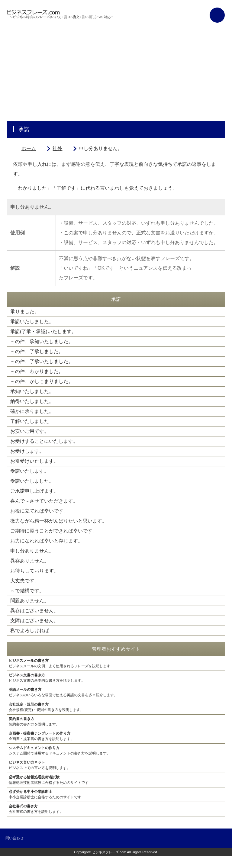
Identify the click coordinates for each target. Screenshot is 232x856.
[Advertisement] (116, 75)
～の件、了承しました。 (36, 351)
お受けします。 (27, 451)
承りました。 (24, 311)
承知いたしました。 (32, 391)
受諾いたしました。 (32, 481)
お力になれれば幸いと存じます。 (46, 540)
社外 (57, 148)
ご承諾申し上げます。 (34, 491)
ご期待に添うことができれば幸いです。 (53, 530)
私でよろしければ (29, 630)
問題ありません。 (29, 600)
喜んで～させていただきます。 (44, 501)
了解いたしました (29, 421)
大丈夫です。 (24, 580)
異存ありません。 (29, 560)
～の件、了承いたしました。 (41, 361)
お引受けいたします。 (34, 461)
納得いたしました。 (32, 401)
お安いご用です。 (29, 431)
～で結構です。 (27, 590)
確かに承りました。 (32, 411)
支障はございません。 (34, 620)
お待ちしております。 (34, 570)
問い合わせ (14, 838)
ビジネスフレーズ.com (109, 852)
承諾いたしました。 (32, 321)
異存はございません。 (34, 610)
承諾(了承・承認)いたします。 (43, 331)
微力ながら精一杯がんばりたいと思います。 (58, 520)
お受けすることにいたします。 (44, 441)
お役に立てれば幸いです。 (39, 510)
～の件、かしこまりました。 (41, 381)
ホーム (28, 148)
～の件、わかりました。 (36, 371)
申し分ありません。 (32, 550)
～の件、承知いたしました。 (41, 341)
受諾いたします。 (29, 471)
